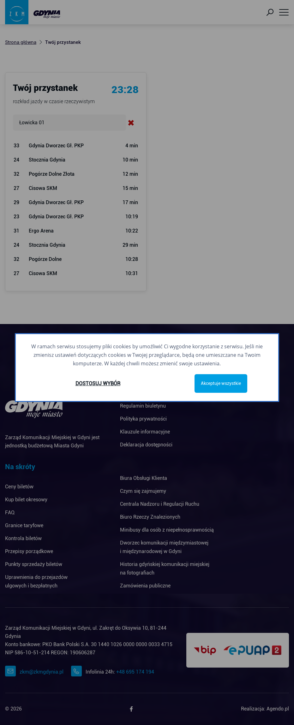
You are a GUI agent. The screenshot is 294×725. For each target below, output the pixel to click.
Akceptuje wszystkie (221, 383)
